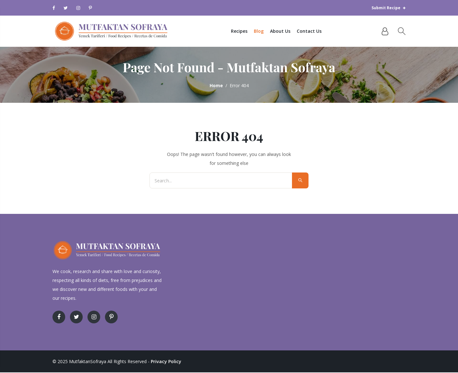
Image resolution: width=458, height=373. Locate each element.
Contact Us (311, 31)
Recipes (241, 31)
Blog (261, 31)
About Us (282, 31)
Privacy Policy (165, 362)
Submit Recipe (388, 8)
